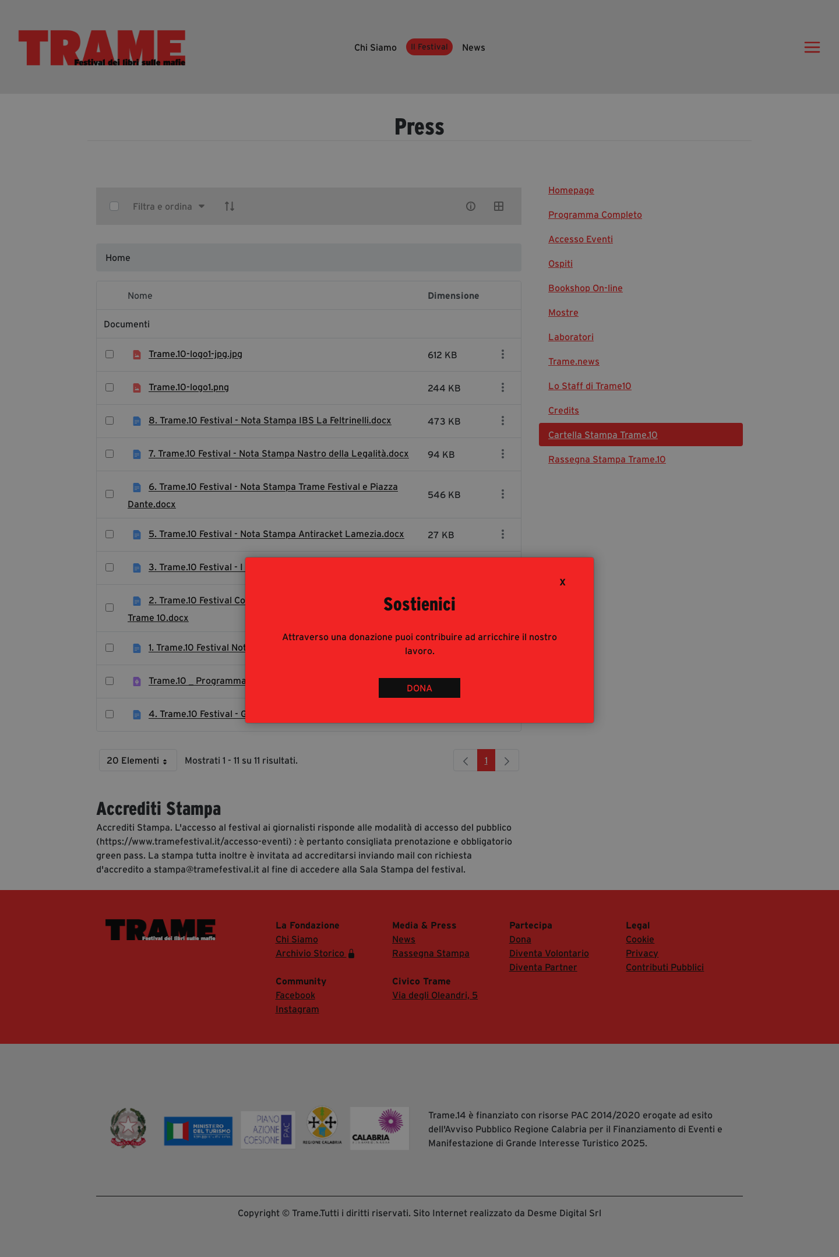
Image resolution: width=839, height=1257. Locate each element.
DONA (419, 688)
